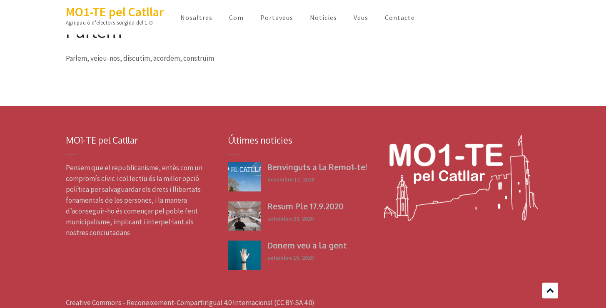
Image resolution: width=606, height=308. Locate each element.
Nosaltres (196, 17)
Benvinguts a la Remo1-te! (317, 167)
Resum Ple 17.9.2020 (305, 206)
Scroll (550, 290)
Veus (361, 17)
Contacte (400, 17)
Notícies (323, 17)
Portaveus (276, 17)
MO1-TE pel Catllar (115, 12)
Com (236, 17)
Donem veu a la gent (307, 245)
